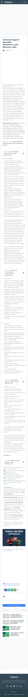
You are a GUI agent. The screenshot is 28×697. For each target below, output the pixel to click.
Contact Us (16, 694)
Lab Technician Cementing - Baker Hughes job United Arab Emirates (17, 622)
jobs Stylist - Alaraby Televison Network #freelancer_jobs (15, 628)
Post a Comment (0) (14, 605)
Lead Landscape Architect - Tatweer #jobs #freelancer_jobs (17, 634)
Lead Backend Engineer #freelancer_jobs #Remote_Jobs (12, 381)
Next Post (24, 610)
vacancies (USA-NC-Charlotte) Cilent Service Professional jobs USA (16, 616)
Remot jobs (16, 585)
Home (4, 37)
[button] (1, 2)
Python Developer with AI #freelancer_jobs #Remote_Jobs (11, 153)
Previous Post (5, 610)
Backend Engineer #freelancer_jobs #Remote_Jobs (12, 462)
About (10, 694)
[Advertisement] (14, 20)
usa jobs (18, 583)
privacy (22, 694)
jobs (12, 585)
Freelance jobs (6, 585)
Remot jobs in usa (10, 37)
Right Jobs (14, 691)
